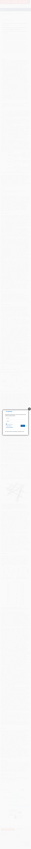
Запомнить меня (10, 424)
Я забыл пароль (9, 425)
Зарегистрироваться (9, 427)
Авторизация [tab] (9, 411)
